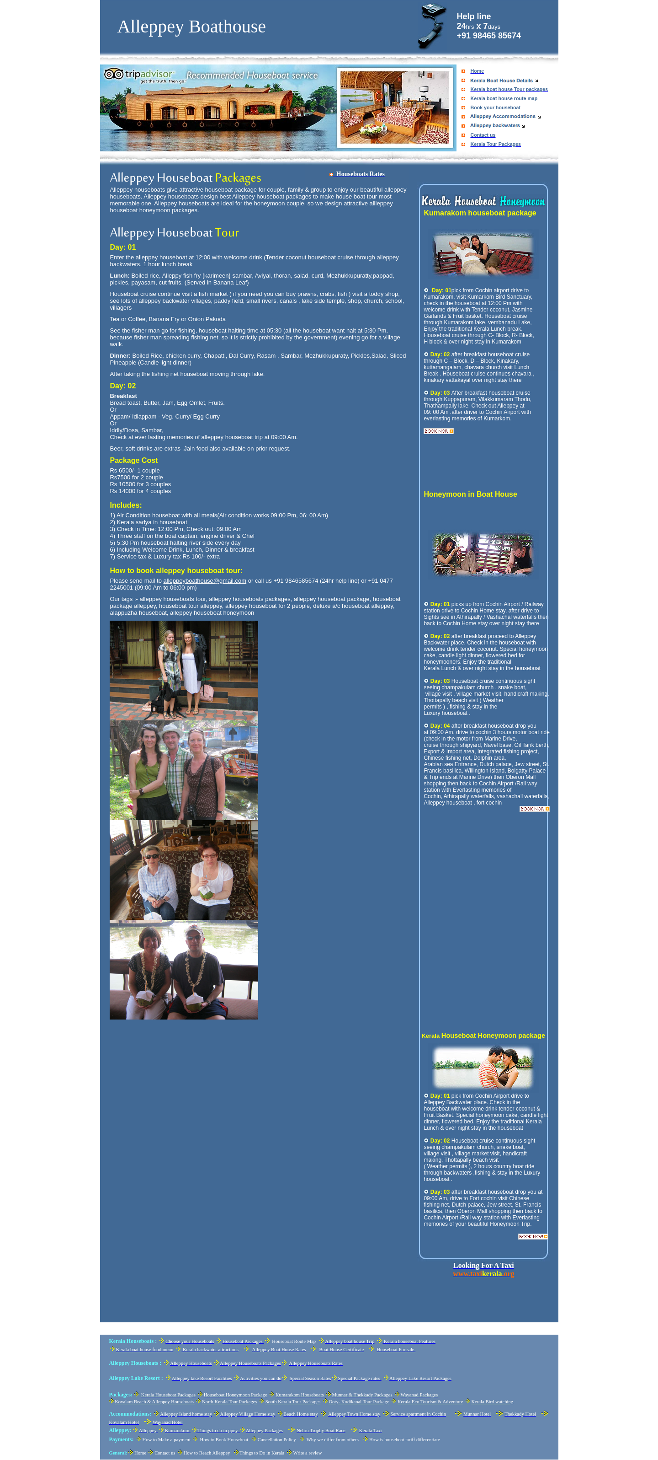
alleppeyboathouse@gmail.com (205, 580)
